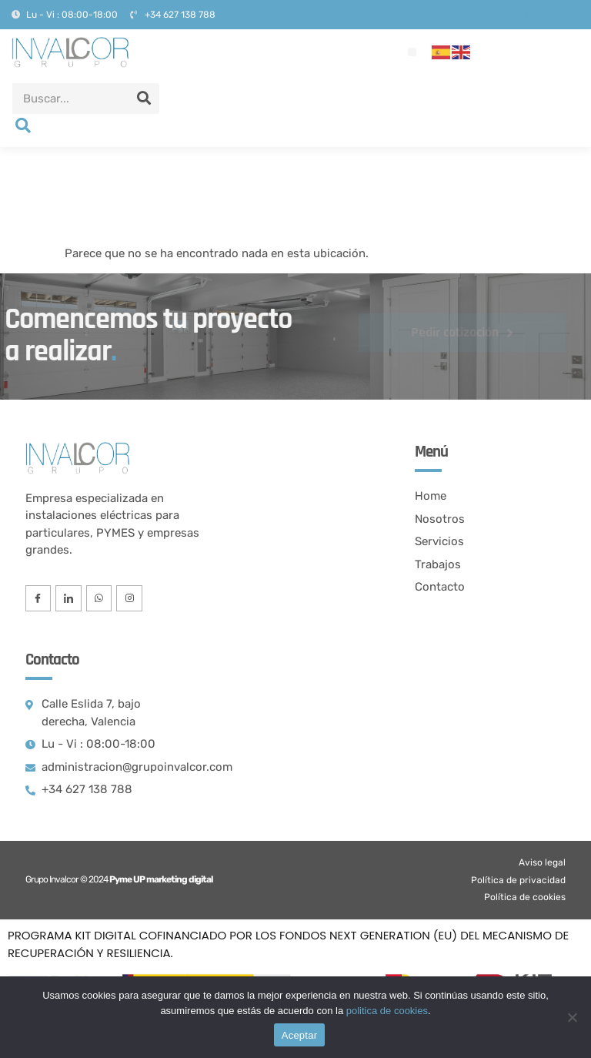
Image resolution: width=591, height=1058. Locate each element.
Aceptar (300, 1035)
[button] (412, 52)
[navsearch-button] (23, 127)
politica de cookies (387, 1010)
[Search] (144, 98)
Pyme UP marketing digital (160, 879)
